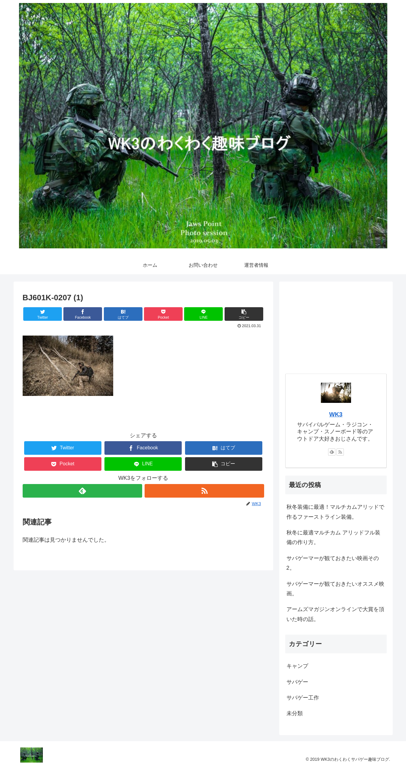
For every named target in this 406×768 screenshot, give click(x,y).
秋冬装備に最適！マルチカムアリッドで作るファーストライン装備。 (335, 512)
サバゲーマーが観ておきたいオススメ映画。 (335, 589)
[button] (244, 314)
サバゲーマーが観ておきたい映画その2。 (332, 563)
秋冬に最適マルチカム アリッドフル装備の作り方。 (333, 537)
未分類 (294, 713)
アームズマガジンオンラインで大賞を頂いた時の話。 (335, 614)
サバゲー (297, 682)
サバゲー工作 (302, 698)
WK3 (336, 414)
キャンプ (297, 666)
